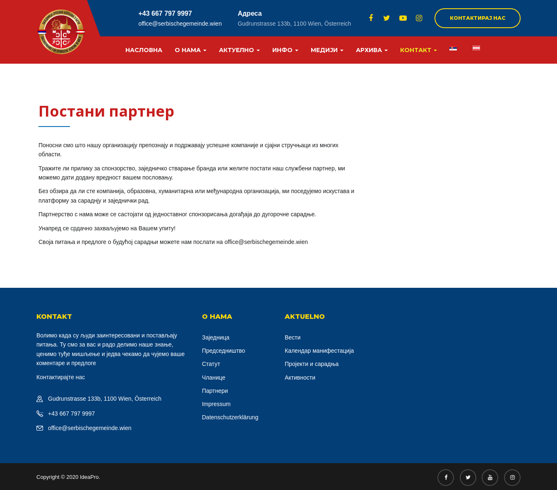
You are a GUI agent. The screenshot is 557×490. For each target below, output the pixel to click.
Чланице (214, 377)
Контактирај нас (477, 18)
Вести (292, 337)
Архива (372, 50)
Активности (300, 377)
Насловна (143, 50)
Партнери (215, 390)
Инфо (285, 50)
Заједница (215, 337)
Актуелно (239, 50)
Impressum (216, 404)
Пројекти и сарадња (312, 364)
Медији (327, 50)
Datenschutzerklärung (230, 417)
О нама (190, 50)
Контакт (418, 50)
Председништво (223, 350)
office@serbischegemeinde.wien (180, 23)
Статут (211, 364)
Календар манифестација (319, 350)
